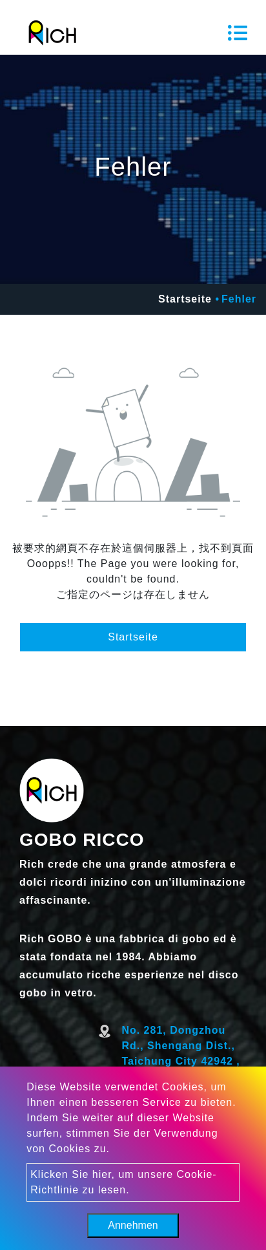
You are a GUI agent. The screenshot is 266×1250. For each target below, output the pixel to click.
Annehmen (133, 1225)
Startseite (185, 299)
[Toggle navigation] (238, 33)
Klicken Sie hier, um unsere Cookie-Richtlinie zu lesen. (123, 1182)
